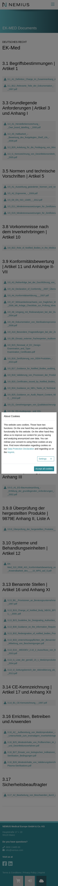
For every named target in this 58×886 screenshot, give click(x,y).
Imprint (10, 452)
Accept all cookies (44, 468)
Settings (43, 459)
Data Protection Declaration (21, 449)
